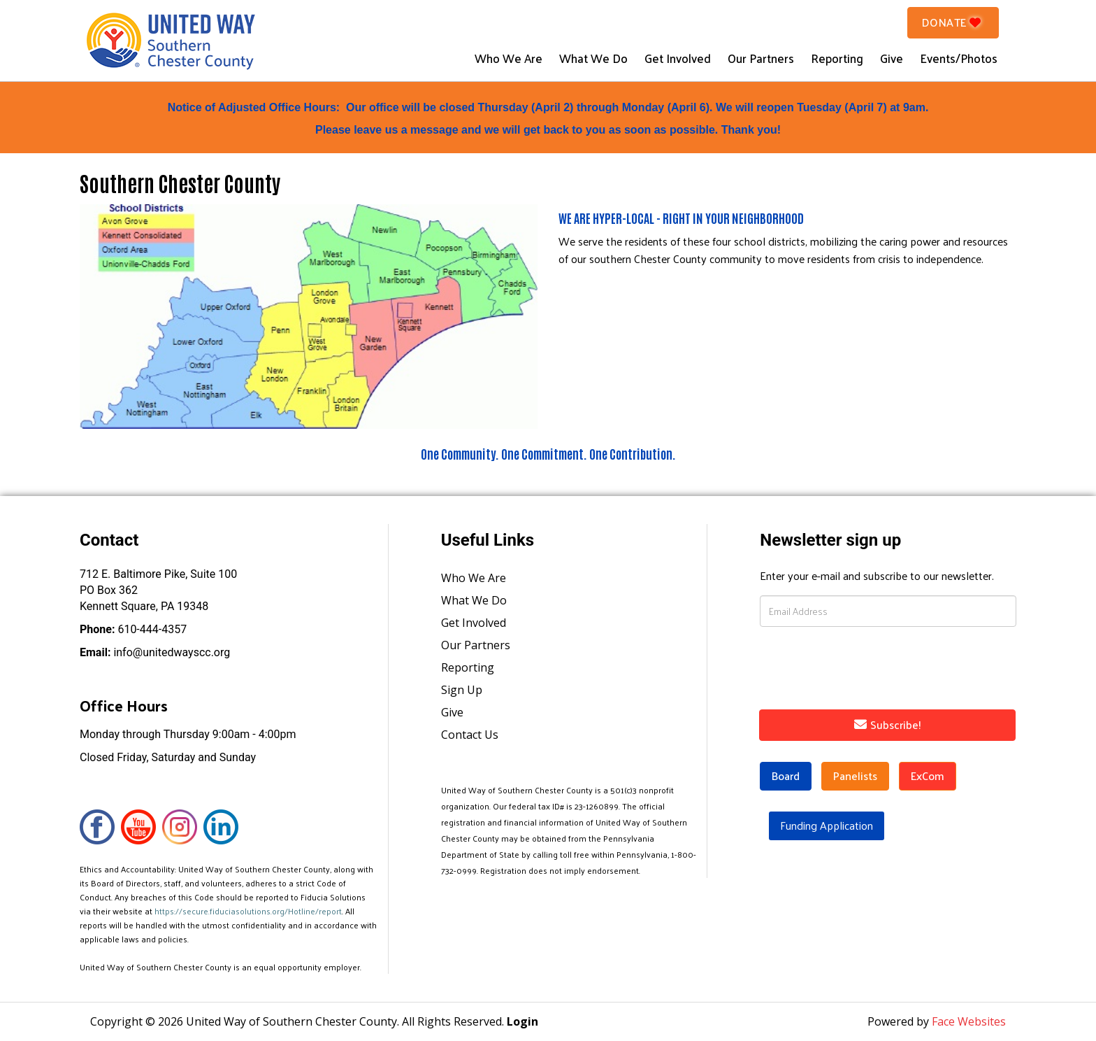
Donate (953, 22)
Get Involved (677, 58)
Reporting (837, 58)
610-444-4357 (133, 629)
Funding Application (826, 825)
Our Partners (761, 58)
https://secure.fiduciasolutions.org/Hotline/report (248, 911)
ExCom (927, 775)
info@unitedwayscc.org (155, 652)
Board (786, 775)
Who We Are (508, 58)
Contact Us (469, 734)
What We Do (593, 58)
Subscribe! (887, 724)
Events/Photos (958, 58)
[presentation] (855, 665)
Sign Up (461, 689)
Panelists (855, 775)
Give (891, 58)
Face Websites (969, 1021)
